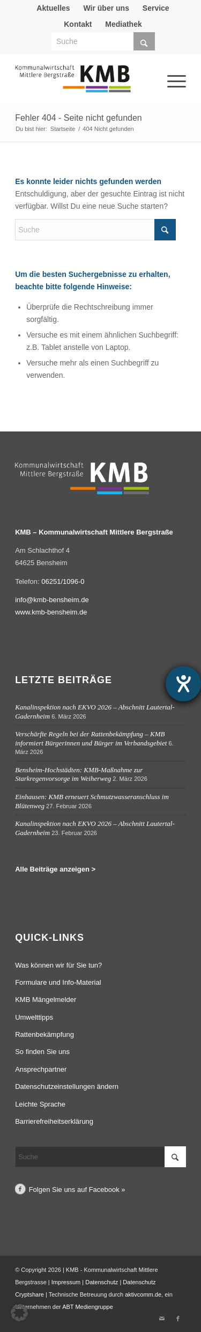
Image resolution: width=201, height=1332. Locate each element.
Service (156, 8)
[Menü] (162, 66)
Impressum (65, 1282)
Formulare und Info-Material (58, 982)
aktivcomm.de (143, 1294)
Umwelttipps (34, 1017)
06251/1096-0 (62, 581)
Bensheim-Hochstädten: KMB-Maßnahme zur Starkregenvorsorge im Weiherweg (79, 774)
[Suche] (103, 41)
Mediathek (123, 24)
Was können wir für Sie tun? (58, 965)
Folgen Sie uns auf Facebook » (77, 1189)
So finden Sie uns (42, 1052)
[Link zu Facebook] (178, 1319)
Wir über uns (106, 8)
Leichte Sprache (40, 1104)
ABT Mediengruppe (87, 1307)
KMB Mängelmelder (45, 1000)
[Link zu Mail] (162, 1319)
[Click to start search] (144, 41)
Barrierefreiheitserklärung (54, 1121)
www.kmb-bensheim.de (51, 612)
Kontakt (78, 24)
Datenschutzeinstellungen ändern (66, 1086)
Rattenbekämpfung (44, 1034)
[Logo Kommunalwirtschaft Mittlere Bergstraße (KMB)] (83, 84)
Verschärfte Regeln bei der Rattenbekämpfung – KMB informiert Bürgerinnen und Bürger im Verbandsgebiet (91, 738)
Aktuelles (53, 8)
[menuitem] (53, 8)
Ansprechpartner (40, 1069)
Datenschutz (101, 1282)
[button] (19, 1312)
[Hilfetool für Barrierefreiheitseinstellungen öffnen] (183, 683)
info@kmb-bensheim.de (51, 600)
